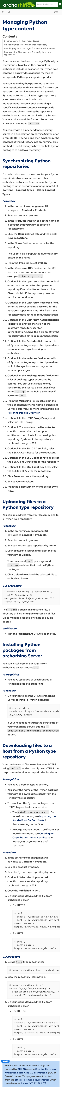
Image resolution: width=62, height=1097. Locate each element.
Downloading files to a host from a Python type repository (27, 53)
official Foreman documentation (32, 1079)
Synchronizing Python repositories (21, 41)
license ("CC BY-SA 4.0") (33, 1083)
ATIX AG (22, 1069)
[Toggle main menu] (60, 4)
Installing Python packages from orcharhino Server (29, 48)
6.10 (56, 12)
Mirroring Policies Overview (23, 412)
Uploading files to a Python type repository (25, 44)
